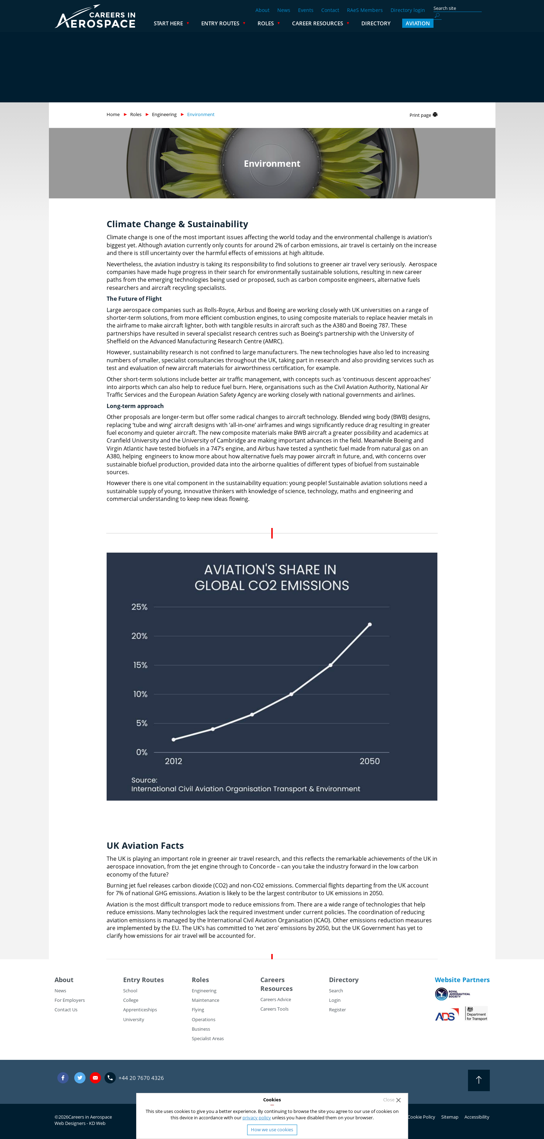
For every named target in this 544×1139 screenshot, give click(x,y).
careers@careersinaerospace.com (95, 1078)
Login (335, 1000)
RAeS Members (365, 10)
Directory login (408, 10)
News (283, 10)
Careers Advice (275, 999)
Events (306, 10)
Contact (330, 10)
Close (388, 1100)
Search (336, 990)
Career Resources (373, 23)
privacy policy (256, 1117)
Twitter (80, 1078)
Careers (272, 979)
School (130, 990)
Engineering (164, 114)
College (130, 1000)
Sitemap (449, 1117)
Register (337, 1009)
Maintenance (205, 1000)
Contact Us (66, 1009)
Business (201, 1029)
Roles (322, 23)
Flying (198, 1009)
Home (113, 114)
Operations (203, 1019)
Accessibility (476, 1117)
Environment (201, 114)
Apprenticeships (140, 1009)
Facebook (63, 1078)
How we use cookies (272, 1129)
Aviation (474, 23)
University (133, 1019)
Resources (276, 988)
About (262, 10)
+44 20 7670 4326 (141, 1077)
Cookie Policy (421, 1117)
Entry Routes (277, 23)
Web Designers (70, 1123)
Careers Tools (274, 1009)
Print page (420, 115)
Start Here (224, 23)
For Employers (70, 1000)
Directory (432, 23)
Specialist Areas (208, 1038)
